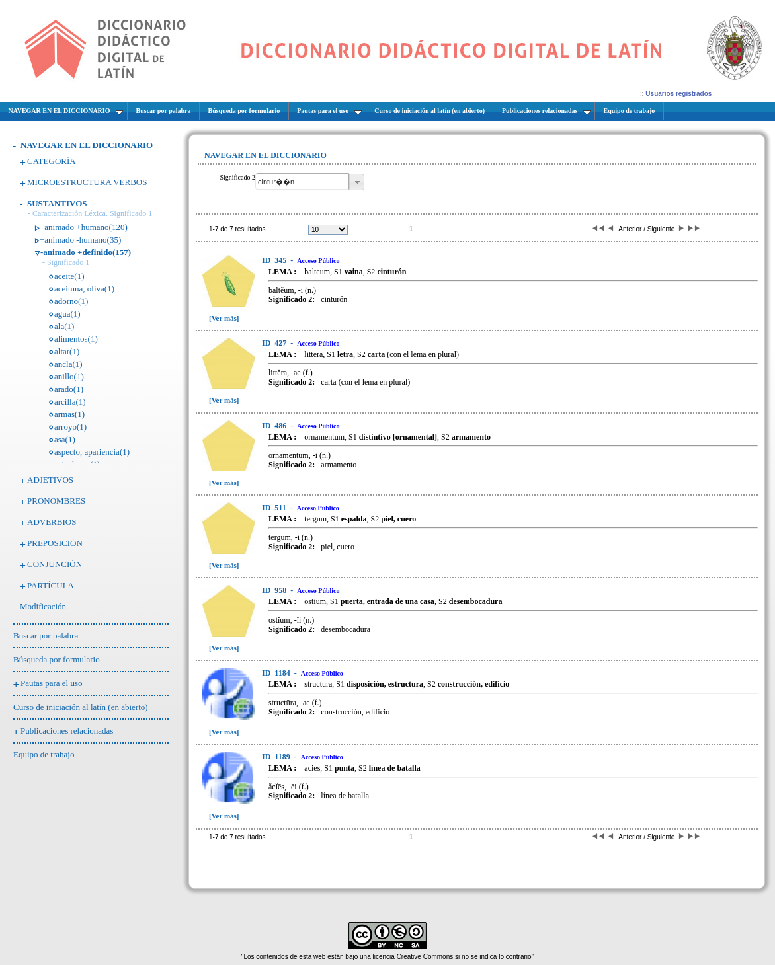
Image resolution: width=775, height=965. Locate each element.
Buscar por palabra (45, 635)
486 (275, 425)
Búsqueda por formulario (56, 659)
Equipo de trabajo (43, 754)
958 (275, 590)
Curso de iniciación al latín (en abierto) (80, 707)
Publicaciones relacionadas (66, 731)
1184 (277, 672)
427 (275, 343)
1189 (277, 756)
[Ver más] (224, 318)
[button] (356, 182)
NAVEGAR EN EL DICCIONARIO (86, 145)
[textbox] (302, 181)
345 (275, 260)
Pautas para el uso (51, 683)
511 (275, 507)
